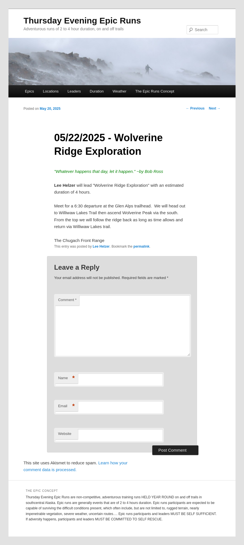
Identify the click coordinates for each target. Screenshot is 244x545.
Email (66, 406)
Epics (29, 91)
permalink (141, 246)
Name (66, 378)
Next (215, 108)
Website (64, 434)
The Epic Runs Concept (154, 91)
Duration (97, 91)
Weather (120, 91)
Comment (67, 300)
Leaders (74, 91)
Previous (195, 108)
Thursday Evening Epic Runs (82, 20)
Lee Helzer (101, 246)
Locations (51, 91)
